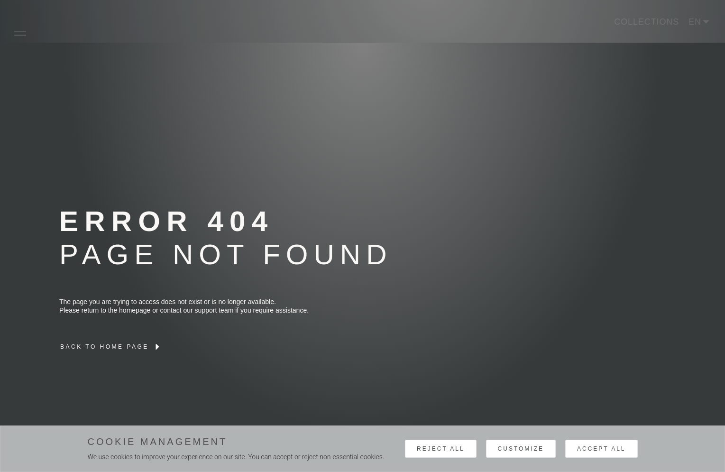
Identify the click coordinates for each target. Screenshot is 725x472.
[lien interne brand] (111, 347)
